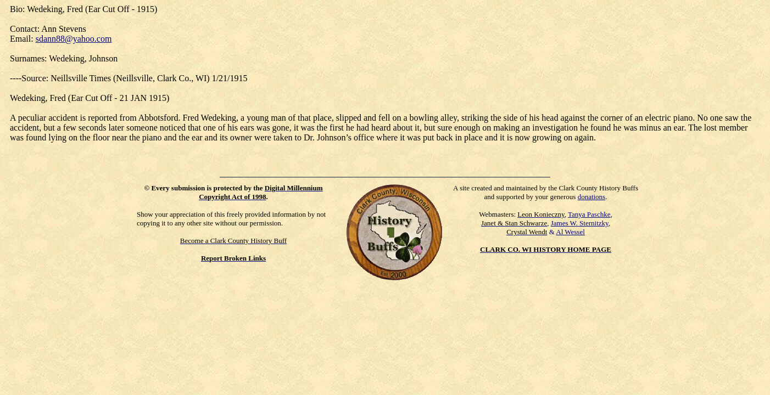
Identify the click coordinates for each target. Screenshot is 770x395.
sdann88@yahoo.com (74, 38)
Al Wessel (570, 232)
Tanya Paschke (589, 214)
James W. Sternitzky (580, 223)
